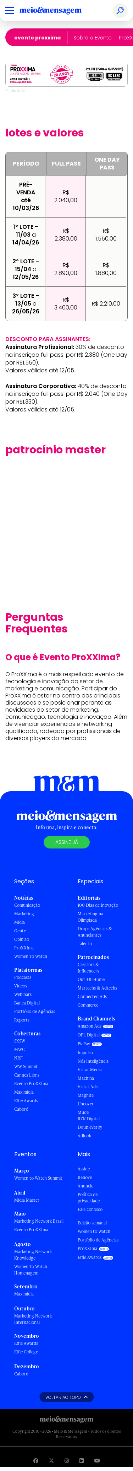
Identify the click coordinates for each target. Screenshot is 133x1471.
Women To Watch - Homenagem (32, 1269)
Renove (85, 1177)
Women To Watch (30, 956)
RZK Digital (89, 1119)
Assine (84, 1169)
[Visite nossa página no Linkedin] (81, 1460)
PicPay (84, 1044)
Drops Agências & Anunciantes (95, 932)
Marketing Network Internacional (33, 1319)
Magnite (86, 1095)
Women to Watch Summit (38, 1178)
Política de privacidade (89, 1197)
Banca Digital (27, 1003)
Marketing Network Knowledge (33, 1255)
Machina (86, 1078)
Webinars (23, 994)
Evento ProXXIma (37, 37)
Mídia (19, 922)
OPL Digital (89, 1035)
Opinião (21, 939)
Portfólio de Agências (34, 1011)
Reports (21, 1020)
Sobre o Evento (92, 37)
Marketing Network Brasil (38, 1221)
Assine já (66, 842)
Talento (85, 944)
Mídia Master (26, 1200)
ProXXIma (24, 948)
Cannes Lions (26, 1075)
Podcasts (22, 977)
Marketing (24, 914)
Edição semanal (92, 1223)
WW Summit (26, 1066)
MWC (19, 1049)
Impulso (85, 1053)
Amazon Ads (89, 1026)
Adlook (84, 1136)
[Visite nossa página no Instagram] (67, 1460)
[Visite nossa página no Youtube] (97, 1460)
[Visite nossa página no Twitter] (51, 1460)
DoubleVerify (90, 1127)
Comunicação (27, 905)
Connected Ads (92, 996)
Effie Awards (26, 1101)
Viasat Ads (88, 1087)
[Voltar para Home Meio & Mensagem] (59, 11)
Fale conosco (90, 1209)
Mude (83, 1112)
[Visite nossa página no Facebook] (35, 1460)
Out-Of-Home (91, 979)
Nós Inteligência (93, 1061)
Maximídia (24, 1092)
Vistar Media (90, 1070)
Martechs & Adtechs (97, 988)
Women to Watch (94, 1231)
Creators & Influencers (88, 967)
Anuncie (85, 1186)
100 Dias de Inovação (98, 905)
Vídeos (20, 986)
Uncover (86, 1104)
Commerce (88, 1005)
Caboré (21, 1109)
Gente (20, 931)
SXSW (19, 1041)
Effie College (26, 1352)
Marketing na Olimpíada (90, 917)
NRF (18, 1058)
